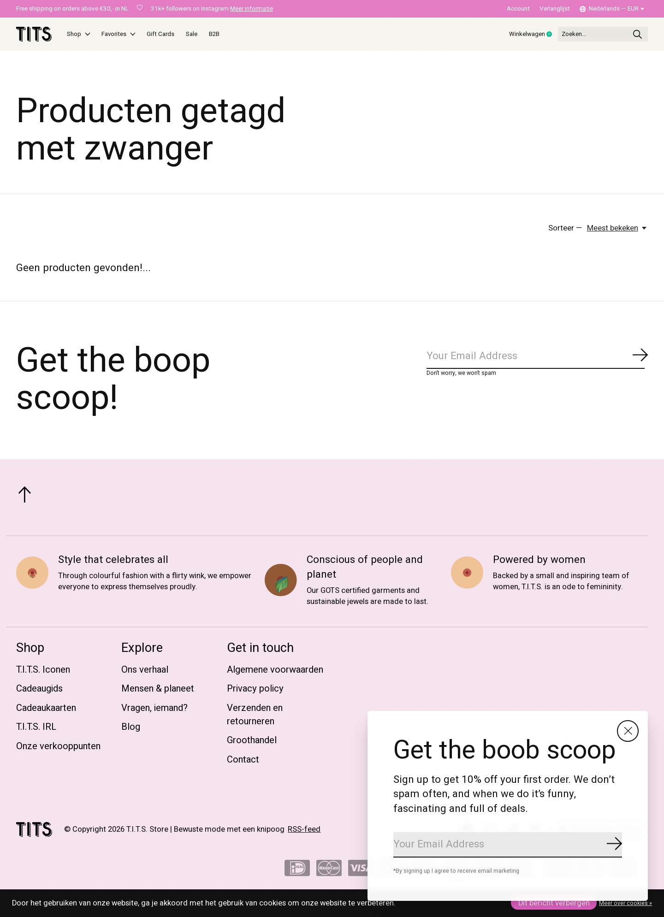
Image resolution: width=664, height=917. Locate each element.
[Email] (507, 845)
